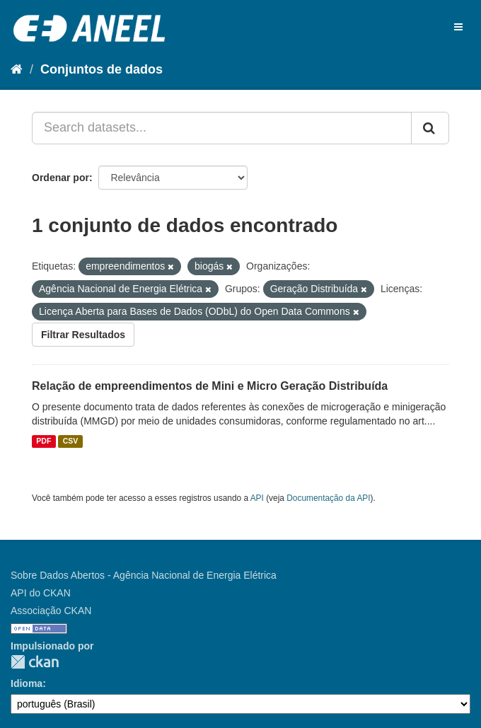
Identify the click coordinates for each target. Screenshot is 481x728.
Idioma (26, 683)
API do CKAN (41, 593)
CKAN (35, 661)
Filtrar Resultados (83, 334)
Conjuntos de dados (101, 69)
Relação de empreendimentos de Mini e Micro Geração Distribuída (210, 386)
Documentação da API (328, 498)
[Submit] (430, 128)
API (257, 498)
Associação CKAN (51, 610)
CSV (71, 441)
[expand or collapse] (458, 27)
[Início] (17, 69)
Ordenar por (60, 177)
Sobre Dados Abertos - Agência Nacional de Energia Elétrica (144, 575)
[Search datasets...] (222, 128)
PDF (43, 441)
